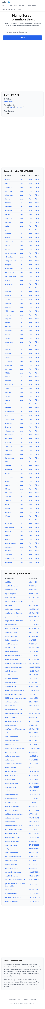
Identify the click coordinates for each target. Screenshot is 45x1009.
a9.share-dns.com (11, 679)
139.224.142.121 (34, 737)
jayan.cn (8, 427)
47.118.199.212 (34, 775)
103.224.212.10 (34, 663)
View (21, 180)
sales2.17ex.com (11, 632)
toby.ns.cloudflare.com (13, 667)
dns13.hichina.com (11, 775)
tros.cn (7, 334)
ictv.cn (7, 180)
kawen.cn (8, 365)
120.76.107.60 (33, 652)
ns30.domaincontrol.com (14, 601)
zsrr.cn (7, 377)
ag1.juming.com (10, 686)
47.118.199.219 (34, 810)
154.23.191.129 (34, 744)
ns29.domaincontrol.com (14, 814)
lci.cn (7, 415)
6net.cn (8, 203)
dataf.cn (8, 473)
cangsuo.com (10, 272)
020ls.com (9, 462)
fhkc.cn (8, 442)
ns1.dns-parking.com (12, 609)
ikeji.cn (7, 481)
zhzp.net (8, 207)
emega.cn (8, 562)
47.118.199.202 (34, 628)
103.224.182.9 (33, 698)
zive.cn (7, 280)
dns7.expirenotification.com (15, 729)
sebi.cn (7, 245)
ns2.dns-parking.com (12, 756)
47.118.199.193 (34, 721)
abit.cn (7, 323)
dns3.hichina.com (11, 659)
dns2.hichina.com (11, 783)
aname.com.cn (10, 543)
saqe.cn (8, 319)
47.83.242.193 (34, 636)
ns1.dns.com (9, 760)
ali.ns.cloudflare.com (12, 837)
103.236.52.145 (34, 597)
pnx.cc (7, 230)
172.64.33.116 (33, 694)
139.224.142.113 (34, 901)
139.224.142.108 (34, 795)
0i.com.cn (8, 470)
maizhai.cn (9, 288)
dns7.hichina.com (11, 901)
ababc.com (9, 241)
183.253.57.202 (34, 818)
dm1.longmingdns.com (13, 702)
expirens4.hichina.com (13, 897)
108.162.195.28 (34, 826)
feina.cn (8, 249)
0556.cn (8, 373)
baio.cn (7, 307)
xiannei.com (9, 558)
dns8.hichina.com (11, 586)
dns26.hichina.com (11, 644)
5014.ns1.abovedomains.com (15, 698)
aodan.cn (8, 299)
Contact (33, 1000)
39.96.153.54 (33, 586)
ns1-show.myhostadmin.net (15, 748)
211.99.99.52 (33, 725)
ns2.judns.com (10, 706)
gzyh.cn (8, 400)
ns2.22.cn (8, 890)
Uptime (21, 5)
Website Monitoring (8, 9)
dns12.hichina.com (11, 853)
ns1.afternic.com (11, 590)
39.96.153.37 (33, 644)
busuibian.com (10, 276)
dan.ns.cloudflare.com (13, 872)
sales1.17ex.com (10, 768)
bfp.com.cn (9, 408)
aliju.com (8, 330)
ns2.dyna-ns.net (11, 864)
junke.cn (8, 512)
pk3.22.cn (8, 605)
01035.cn (8, 524)
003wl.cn (8, 439)
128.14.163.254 (34, 771)
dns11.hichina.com (11, 628)
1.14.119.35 (32, 640)
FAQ (19, 1000)
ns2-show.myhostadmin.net (15, 880)
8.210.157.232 (33, 632)
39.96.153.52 (33, 868)
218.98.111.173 (33, 733)
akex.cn (8, 234)
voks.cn (8, 338)
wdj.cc (7, 238)
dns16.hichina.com (11, 737)
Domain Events (31, 5)
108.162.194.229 (34, 713)
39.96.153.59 (33, 752)
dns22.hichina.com (11, 795)
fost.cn (7, 199)
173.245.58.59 (34, 837)
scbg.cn (8, 265)
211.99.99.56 (33, 857)
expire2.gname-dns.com (13, 655)
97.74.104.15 (33, 814)
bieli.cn (7, 508)
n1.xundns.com (10, 597)
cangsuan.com (10, 261)
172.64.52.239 (34, 625)
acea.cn (8, 466)
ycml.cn (8, 396)
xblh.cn (8, 222)
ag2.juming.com (10, 594)
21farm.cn (8, 187)
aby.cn (7, 357)
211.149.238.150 (34, 748)
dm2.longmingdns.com (13, 857)
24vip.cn (8, 388)
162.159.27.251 (34, 706)
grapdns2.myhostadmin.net (14, 617)
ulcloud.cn (9, 257)
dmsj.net (8, 531)
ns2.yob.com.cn (11, 636)
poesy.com (9, 342)
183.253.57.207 (34, 890)
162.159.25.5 (33, 864)
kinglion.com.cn (10, 412)
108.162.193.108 (34, 872)
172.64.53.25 (33, 679)
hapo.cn (8, 392)
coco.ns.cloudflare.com (13, 829)
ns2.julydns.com (11, 860)
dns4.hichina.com (11, 876)
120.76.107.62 (33, 675)
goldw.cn (8, 210)
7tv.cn (7, 489)
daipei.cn (8, 423)
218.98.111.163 (33, 702)
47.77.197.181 (33, 594)
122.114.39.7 (33, 802)
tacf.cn (7, 214)
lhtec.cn (8, 183)
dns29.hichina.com (12, 841)
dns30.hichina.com (12, 675)
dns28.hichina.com (12, 806)
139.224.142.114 (34, 876)
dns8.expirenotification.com (15, 613)
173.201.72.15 (33, 601)
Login (19, 9)
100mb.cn (8, 361)
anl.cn (7, 346)
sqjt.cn (7, 226)
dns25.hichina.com (11, 810)
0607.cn (8, 326)
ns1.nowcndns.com (12, 741)
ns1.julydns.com (10, 671)
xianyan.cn (9, 284)
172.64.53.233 (33, 655)
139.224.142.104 (34, 897)
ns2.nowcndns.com (12, 818)
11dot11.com (9, 419)
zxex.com (8, 446)
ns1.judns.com (10, 822)
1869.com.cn (9, 555)
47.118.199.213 (34, 659)
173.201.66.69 (33, 791)
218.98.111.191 (33, 779)
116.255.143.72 (34, 880)
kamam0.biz (9, 458)
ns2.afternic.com (11, 791)
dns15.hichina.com (11, 868)
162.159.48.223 (34, 671)
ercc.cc (8, 350)
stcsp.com (9, 268)
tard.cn (7, 485)
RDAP (10, 5)
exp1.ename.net (10, 787)
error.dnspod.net (11, 833)
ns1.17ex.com (10, 779)
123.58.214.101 (34, 613)
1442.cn (8, 497)
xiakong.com (9, 218)
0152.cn (8, 551)
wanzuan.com (10, 384)
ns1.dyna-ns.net (10, 683)
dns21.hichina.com (11, 652)
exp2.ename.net (11, 771)
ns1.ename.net (10, 733)
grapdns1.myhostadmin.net (14, 690)
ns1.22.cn (8, 582)
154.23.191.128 (34, 760)
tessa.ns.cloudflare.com (13, 713)
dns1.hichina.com (11, 717)
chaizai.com (9, 431)
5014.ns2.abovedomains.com (15, 663)
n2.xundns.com (10, 802)
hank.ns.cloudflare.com (13, 694)
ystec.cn (8, 303)
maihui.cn (8, 547)
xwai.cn (8, 354)
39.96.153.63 (33, 717)
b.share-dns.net (10, 894)
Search (22, 38)
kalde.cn (8, 296)
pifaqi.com (9, 195)
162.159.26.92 (33, 683)
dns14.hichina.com (11, 845)
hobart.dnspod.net (11, 640)
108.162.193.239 (34, 667)
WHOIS (4, 5)
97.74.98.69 (33, 590)
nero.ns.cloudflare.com (13, 826)
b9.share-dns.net (11, 625)
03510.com (9, 435)
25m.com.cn (9, 477)
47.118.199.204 (34, 783)
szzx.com (8, 191)
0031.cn (8, 504)
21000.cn (8, 454)
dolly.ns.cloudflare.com (13, 710)
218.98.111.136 (33, 582)
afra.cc (7, 539)
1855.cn (8, 500)
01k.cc (7, 516)
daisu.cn (8, 520)
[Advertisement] (22, 66)
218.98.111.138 (33, 741)
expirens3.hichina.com (13, 721)
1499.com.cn (10, 493)
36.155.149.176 (34, 833)
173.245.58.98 (34, 710)
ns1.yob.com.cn (10, 849)
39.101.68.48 (8, 101)
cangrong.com (10, 253)
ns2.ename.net (10, 725)
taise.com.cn (9, 528)
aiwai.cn (8, 292)
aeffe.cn (8, 381)
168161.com (9, 311)
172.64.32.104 (33, 829)
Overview (12, 1000)
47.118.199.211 (33, 853)
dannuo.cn (9, 369)
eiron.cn (8, 315)
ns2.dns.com (9, 744)
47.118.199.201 (34, 845)
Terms (25, 1000)
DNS (15, 5)
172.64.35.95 (33, 621)
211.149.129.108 (34, 617)
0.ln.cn (7, 404)
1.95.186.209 (33, 885)
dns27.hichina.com (11, 752)
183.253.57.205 (34, 648)
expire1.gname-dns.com (13, 764)
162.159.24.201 (34, 609)
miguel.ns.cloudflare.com (14, 621)
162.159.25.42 (33, 756)
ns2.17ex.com (10, 648)
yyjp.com (8, 450)
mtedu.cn (8, 535)
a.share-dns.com (11, 799)
